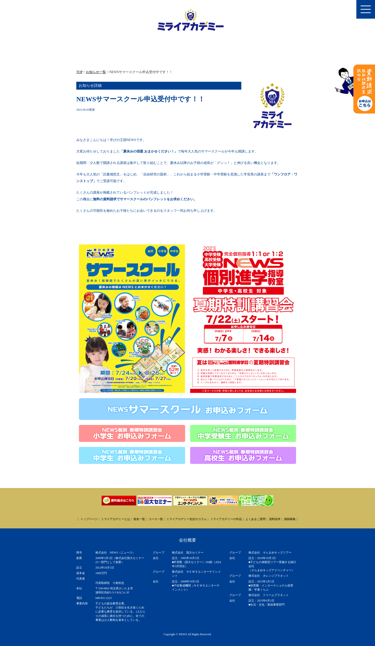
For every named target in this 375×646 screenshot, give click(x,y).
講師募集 (290, 519)
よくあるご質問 (255, 519)
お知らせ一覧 (96, 72)
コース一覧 (156, 519)
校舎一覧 (139, 519)
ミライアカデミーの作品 (226, 519)
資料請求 (275, 519)
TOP (79, 72)
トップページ (89, 519)
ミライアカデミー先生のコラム (186, 519)
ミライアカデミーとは (115, 519)
